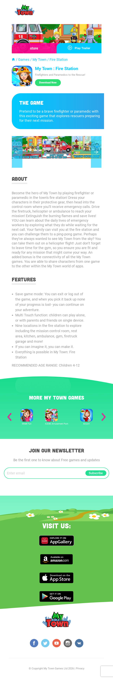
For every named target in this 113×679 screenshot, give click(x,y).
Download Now (48, 82)
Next (96, 152)
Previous (17, 152)
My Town (39, 59)
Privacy (80, 668)
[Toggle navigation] (98, 10)
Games (23, 59)
